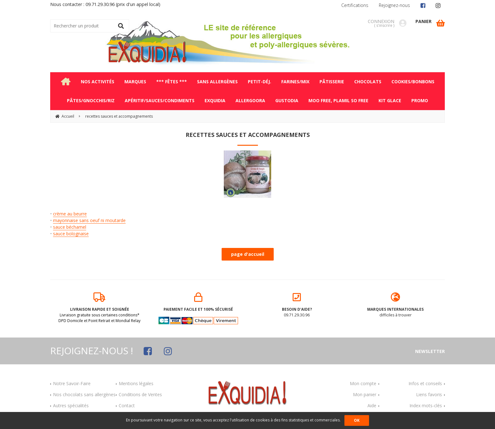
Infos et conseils (425, 383)
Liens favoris (429, 394)
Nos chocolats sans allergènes (84, 394)
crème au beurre (70, 214)
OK (357, 420)
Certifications (354, 5)
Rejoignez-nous (394, 5)
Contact (127, 405)
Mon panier (364, 394)
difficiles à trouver (396, 305)
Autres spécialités (71, 405)
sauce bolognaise (71, 234)
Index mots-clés (425, 405)
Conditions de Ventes (140, 394)
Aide (371, 405)
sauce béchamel (69, 227)
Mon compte (363, 383)
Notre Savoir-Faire (72, 383)
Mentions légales (136, 383)
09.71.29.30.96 (297, 305)
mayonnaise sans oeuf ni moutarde (89, 220)
